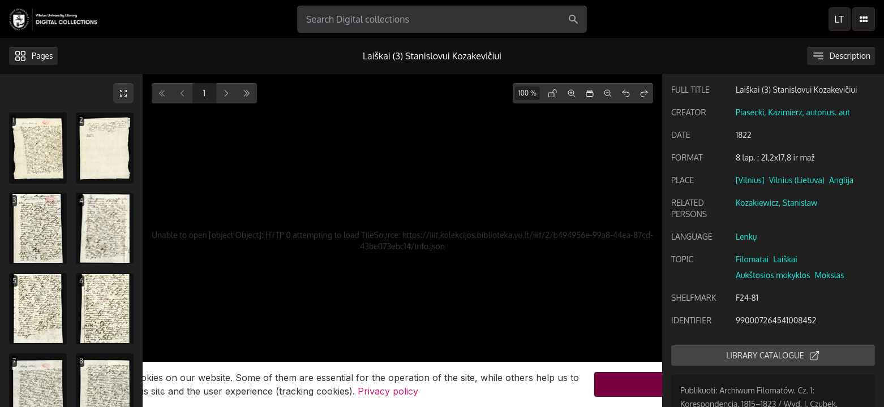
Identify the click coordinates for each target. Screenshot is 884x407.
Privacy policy (388, 391)
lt (839, 19)
